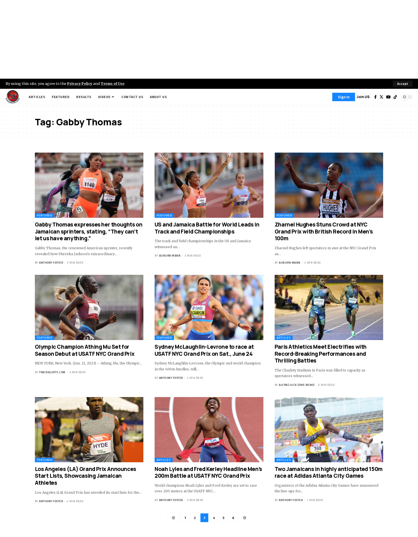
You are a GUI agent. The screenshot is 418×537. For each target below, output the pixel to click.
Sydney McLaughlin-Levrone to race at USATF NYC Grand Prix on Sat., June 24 (204, 350)
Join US (363, 96)
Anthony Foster (51, 262)
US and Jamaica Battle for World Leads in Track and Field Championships (207, 228)
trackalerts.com (52, 372)
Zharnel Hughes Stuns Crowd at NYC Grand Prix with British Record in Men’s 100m (323, 231)
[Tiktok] (395, 97)
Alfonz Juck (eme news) (296, 385)
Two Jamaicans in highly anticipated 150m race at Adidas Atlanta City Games (329, 472)
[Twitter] (381, 97)
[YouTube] (388, 97)
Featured (44, 215)
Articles (284, 338)
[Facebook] (375, 97)
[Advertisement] (209, 39)
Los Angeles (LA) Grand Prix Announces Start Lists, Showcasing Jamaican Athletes (85, 475)
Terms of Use (114, 83)
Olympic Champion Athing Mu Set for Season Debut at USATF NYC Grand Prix (85, 350)
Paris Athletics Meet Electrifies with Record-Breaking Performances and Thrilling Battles (321, 353)
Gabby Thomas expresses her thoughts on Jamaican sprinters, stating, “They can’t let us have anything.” (89, 231)
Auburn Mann (170, 256)
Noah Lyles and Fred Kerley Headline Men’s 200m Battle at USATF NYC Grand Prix (208, 472)
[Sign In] (343, 97)
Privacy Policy (80, 83)
